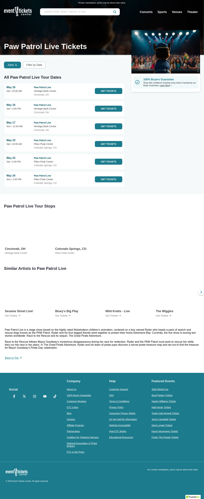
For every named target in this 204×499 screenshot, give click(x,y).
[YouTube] (45, 397)
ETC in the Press (75, 452)
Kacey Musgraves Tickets (165, 431)
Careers (71, 419)
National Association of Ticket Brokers (82, 444)
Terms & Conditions (119, 401)
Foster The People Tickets (165, 437)
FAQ (111, 395)
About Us (71, 389)
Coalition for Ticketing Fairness (83, 437)
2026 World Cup (160, 389)
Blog (69, 413)
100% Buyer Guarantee (79, 395)
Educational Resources (121, 437)
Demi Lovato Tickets (162, 425)
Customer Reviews (76, 401)
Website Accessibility (120, 425)
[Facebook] (14, 397)
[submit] (114, 11)
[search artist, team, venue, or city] (80, 11)
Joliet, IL (12, 65)
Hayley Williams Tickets (164, 401)
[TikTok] (55, 397)
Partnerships (73, 431)
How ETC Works (117, 431)
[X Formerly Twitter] (24, 397)
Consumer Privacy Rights (122, 413)
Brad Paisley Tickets (162, 395)
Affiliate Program (75, 425)
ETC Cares (72, 407)
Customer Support (118, 389)
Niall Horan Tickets (161, 407)
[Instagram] (34, 397)
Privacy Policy (116, 407)
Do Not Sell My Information (123, 419)
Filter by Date (34, 65)
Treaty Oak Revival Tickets (165, 413)
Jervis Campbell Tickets (164, 419)
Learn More (166, 85)
